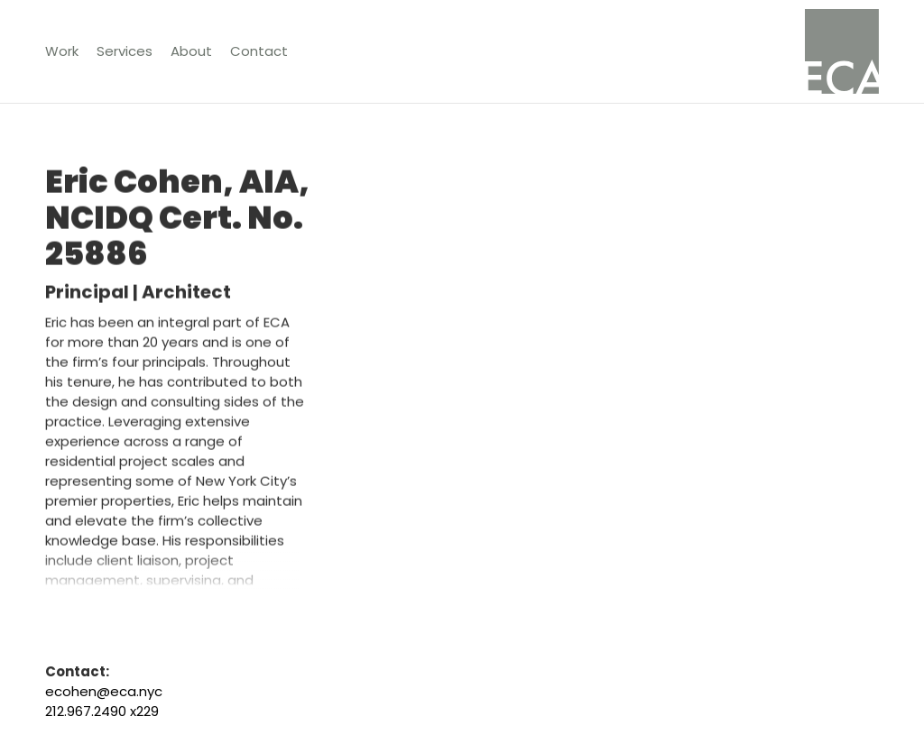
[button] (124, 51)
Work (62, 50)
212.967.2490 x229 (102, 711)
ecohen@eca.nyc (103, 691)
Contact (259, 50)
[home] (842, 51)
